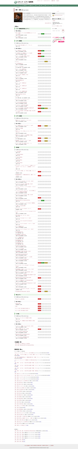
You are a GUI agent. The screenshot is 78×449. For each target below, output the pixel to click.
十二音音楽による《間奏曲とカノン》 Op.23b (24, 53)
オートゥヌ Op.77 (19, 197)
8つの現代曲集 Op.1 (19, 63)
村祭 (20, 400)
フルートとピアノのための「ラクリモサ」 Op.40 (24, 181)
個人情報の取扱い (39, 445)
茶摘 (20, 396)
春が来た (20, 382)
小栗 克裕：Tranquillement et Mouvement (26, 430)
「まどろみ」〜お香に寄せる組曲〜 (22, 105)
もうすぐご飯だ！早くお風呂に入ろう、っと (24, 143)
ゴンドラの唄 (21, 405)
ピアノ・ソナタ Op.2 (19, 66)
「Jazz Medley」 (19, 151)
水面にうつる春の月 (22, 416)
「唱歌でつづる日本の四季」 (21, 205)
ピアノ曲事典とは (24, 5)
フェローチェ (21, 377)
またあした (18, 137)
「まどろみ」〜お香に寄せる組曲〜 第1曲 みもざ (28, 362)
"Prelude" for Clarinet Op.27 (21, 245)
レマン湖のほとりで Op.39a (21, 50)
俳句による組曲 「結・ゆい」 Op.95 (22, 328)
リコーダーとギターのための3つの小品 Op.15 (24, 220)
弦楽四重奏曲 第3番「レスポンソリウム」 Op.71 (25, 269)
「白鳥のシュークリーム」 (20, 58)
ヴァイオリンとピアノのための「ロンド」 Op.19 (24, 229)
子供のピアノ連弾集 (19, 128)
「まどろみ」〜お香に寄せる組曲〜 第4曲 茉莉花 (28, 370)
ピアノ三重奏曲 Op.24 (20, 237)
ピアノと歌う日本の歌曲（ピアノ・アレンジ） (24, 45)
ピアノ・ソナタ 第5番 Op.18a (21, 91)
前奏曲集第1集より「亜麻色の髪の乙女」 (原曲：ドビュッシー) (30, 357)
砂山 (20, 393)
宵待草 (20, 391)
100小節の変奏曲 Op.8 (20, 80)
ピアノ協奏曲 (18, 36)
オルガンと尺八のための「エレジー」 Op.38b (24, 256)
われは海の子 (21, 389)
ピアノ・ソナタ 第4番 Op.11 (21, 88)
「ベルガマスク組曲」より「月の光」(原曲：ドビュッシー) (29, 354)
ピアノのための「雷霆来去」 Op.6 (22, 74)
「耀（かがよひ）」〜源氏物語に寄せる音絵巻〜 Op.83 (26, 274)
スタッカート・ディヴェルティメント (22, 99)
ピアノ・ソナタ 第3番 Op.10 (21, 85)
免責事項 (43, 445)
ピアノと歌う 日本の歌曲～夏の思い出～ (23, 308)
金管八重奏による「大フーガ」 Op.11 (22, 215)
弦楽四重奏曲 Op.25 (19, 240)
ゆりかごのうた (22, 412)
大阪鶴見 (54, 20)
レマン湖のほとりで (22, 425)
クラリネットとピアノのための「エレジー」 (24, 208)
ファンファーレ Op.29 (20, 248)
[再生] (48, 352)
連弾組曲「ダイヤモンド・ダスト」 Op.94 (23, 140)
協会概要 (28, 445)
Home (25, 445)
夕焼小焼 (20, 403)
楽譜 (35, 5)
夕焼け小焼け (18, 303)
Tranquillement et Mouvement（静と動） (23, 291)
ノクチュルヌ (18, 285)
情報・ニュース (47, 5)
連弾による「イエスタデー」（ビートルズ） (24, 120)
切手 (16, 306)
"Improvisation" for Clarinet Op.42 (22, 254)
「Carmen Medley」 (19, 157)
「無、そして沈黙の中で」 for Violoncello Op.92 (24, 280)
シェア (58, 11)
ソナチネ (17, 96)
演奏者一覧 (31, 5)
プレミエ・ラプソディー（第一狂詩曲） (27, 352)
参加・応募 (40, 5)
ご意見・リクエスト (54, 5)
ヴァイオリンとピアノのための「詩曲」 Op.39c (24, 194)
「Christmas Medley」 (20, 154)
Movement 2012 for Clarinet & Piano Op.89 (23, 277)
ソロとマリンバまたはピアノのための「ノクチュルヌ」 (26, 288)
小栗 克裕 (17, 343)
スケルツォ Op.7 (19, 77)
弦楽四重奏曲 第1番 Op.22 (21, 234)
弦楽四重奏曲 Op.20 (19, 231)
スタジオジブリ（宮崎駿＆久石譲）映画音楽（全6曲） (25, 320)
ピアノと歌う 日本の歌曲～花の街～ (22, 310)
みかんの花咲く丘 (22, 387)
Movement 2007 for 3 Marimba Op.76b (22, 334)
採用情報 (34, 445)
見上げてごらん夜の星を (23, 380)
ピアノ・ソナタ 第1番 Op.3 (21, 69)
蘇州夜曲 (20, 409)
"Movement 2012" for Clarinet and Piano (23, 200)
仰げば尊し (21, 414)
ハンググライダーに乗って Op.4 (21, 71)
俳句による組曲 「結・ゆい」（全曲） (26, 418)
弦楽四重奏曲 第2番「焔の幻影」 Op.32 (23, 251)
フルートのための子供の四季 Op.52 (22, 259)
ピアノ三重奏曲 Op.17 (20, 226)
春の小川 (20, 384)
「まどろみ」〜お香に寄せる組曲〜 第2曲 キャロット (29, 365)
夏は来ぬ (20, 398)
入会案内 (31, 445)
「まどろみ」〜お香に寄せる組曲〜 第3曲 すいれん (28, 368)
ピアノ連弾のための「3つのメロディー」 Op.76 (24, 125)
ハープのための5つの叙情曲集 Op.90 (22, 337)
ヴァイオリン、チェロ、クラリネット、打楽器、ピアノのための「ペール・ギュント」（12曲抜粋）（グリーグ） (26, 166)
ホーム (15, 7)
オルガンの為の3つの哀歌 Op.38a (22, 331)
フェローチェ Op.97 (19, 262)
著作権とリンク (48, 445)
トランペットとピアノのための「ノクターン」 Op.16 (25, 223)
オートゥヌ (21, 373)
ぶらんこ (17, 61)
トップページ (17, 5)
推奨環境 (52, 445)
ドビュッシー (17, 352)
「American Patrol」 (19, 162)
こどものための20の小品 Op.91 (21, 102)
